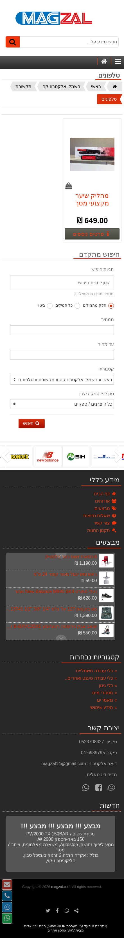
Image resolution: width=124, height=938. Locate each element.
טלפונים (109, 99)
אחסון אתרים (57, 930)
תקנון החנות (102, 530)
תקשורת (23, 86)
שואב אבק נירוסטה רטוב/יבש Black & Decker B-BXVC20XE (51, 626)
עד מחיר (106, 344)
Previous (61, 637)
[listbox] (62, 456)
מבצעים (105, 508)
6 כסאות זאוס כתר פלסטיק (71, 556)
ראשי (96, 86)
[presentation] (120, 456)
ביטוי (45, 306)
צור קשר (105, 523)
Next (61, 556)
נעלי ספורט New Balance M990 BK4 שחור (56, 591)
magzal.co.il (60, 887)
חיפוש (31, 423)
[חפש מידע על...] (61, 42)
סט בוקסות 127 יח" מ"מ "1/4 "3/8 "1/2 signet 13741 (51, 609)
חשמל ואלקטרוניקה (61, 86)
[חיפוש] (13, 42)
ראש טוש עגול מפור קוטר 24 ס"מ (65, 574)
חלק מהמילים (98, 306)
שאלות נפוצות (100, 515)
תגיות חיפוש (102, 269)
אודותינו (106, 501)
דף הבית (105, 493)
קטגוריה (106, 369)
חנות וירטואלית (35, 926)
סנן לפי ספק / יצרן (96, 393)
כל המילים (67, 306)
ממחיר (107, 319)
